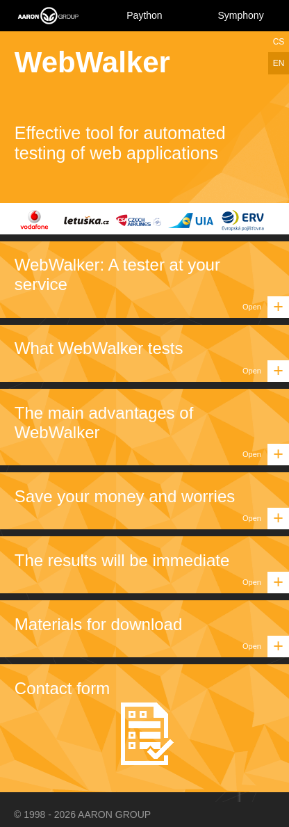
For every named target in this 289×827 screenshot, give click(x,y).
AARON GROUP (114, 814)
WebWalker (92, 62)
